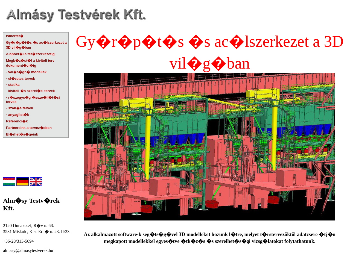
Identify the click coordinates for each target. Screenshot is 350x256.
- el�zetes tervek (20, 78)
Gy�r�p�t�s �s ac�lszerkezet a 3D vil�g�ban (36, 44)
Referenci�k (17, 121)
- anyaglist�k (17, 115)
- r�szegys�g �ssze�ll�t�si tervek (33, 99)
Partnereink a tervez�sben (29, 128)
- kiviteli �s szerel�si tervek (30, 91)
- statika (12, 85)
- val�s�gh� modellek (26, 72)
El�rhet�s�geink (22, 134)
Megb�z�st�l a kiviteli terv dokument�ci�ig (30, 62)
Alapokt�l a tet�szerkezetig (30, 54)
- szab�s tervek (19, 108)
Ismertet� (15, 36)
